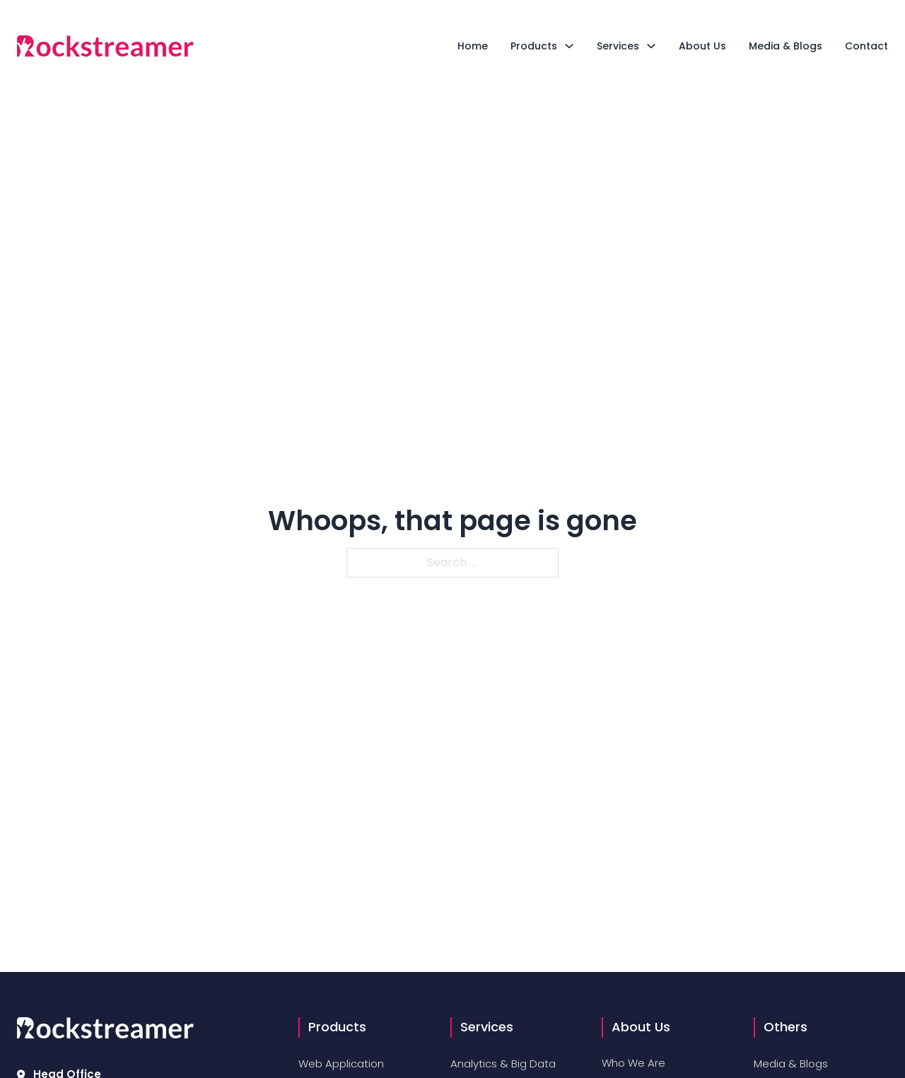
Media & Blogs (785, 46)
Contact (866, 46)
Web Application (341, 1063)
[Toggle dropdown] (569, 46)
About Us (702, 46)
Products (533, 46)
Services (618, 46)
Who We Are (633, 1062)
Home (472, 46)
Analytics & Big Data (503, 1063)
